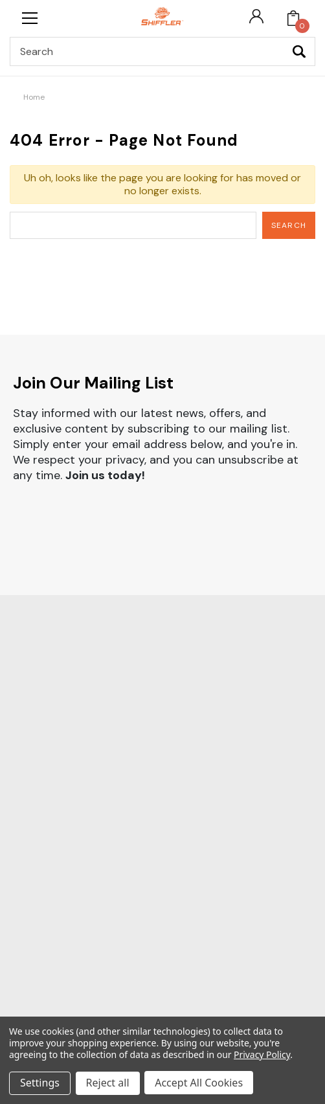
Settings (40, 1083)
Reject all (107, 1083)
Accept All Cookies (199, 1083)
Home (34, 97)
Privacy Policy (262, 1055)
